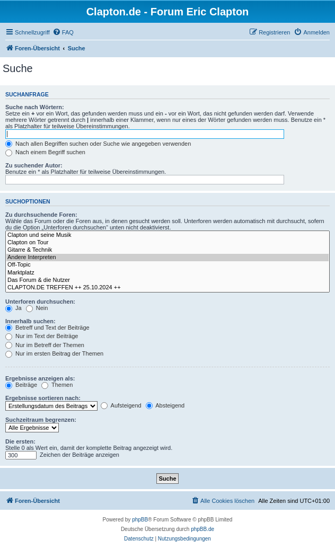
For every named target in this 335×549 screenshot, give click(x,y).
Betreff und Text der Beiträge (47, 327)
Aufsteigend (121, 405)
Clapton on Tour (167, 242)
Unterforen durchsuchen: (40, 301)
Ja (13, 308)
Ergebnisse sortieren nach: (43, 398)
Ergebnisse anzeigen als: (40, 378)
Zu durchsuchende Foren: (41, 214)
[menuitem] (63, 32)
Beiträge (21, 385)
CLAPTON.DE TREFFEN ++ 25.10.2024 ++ (167, 287)
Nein (37, 308)
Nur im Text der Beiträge (41, 336)
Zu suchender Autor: (34, 165)
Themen (57, 385)
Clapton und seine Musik (167, 235)
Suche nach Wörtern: (34, 107)
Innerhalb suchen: (30, 321)
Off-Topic (167, 265)
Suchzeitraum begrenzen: (40, 420)
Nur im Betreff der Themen (44, 345)
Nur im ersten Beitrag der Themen (54, 353)
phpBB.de (202, 529)
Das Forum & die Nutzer (167, 280)
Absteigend (165, 405)
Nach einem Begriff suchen (45, 152)
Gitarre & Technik (167, 250)
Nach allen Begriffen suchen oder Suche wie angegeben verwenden (98, 143)
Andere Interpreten (167, 257)
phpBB (140, 520)
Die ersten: (20, 441)
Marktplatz (167, 273)
